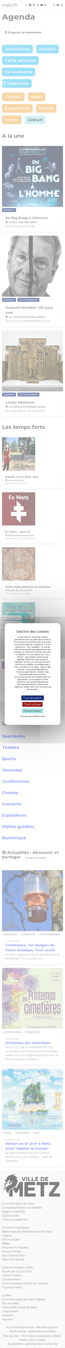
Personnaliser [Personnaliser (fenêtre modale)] (32, 710)
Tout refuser (32, 704)
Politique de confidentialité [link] (32, 716)
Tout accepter (32, 697)
